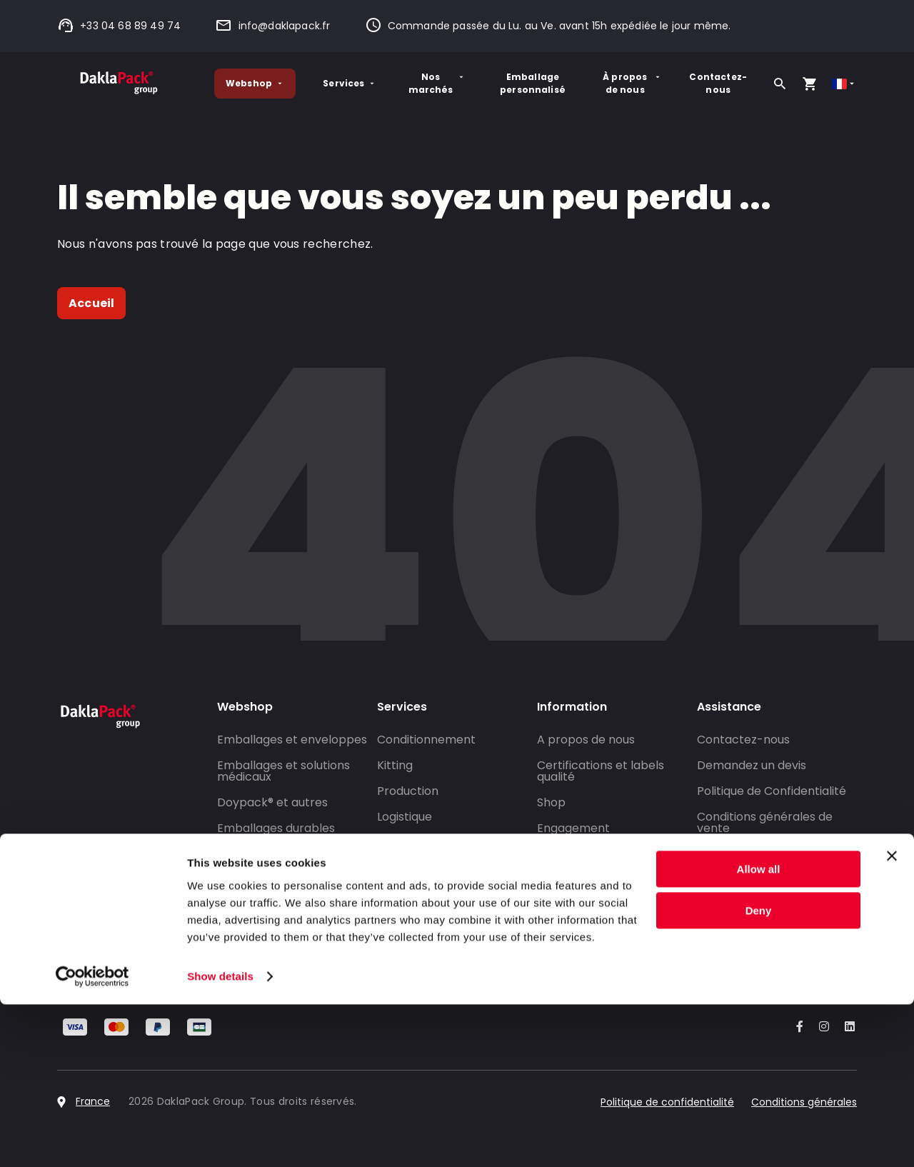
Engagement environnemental (585, 834)
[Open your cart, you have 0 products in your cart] (810, 83)
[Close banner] (892, 1018)
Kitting (395, 765)
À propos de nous (632, 83)
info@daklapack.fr (272, 25)
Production (407, 791)
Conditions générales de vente (765, 822)
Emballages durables (276, 828)
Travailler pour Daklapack (610, 942)
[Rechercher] (780, 83)
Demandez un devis (751, 765)
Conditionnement (426, 739)
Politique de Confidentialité (771, 791)
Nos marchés (437, 83)
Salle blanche (415, 868)
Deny (758, 1073)
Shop (551, 802)
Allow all (758, 1032)
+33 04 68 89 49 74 (119, 25)
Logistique (404, 816)
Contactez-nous (718, 83)
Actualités (565, 891)
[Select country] (844, 84)
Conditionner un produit (283, 854)
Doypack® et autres (272, 802)
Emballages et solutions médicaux (283, 771)
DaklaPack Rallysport (597, 916)
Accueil (91, 303)
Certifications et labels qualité (600, 771)
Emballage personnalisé (533, 83)
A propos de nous (586, 739)
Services (349, 83)
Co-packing (410, 842)
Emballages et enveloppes (292, 739)
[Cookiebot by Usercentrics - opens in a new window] (92, 1139)
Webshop (255, 83)
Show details (220, 1139)
